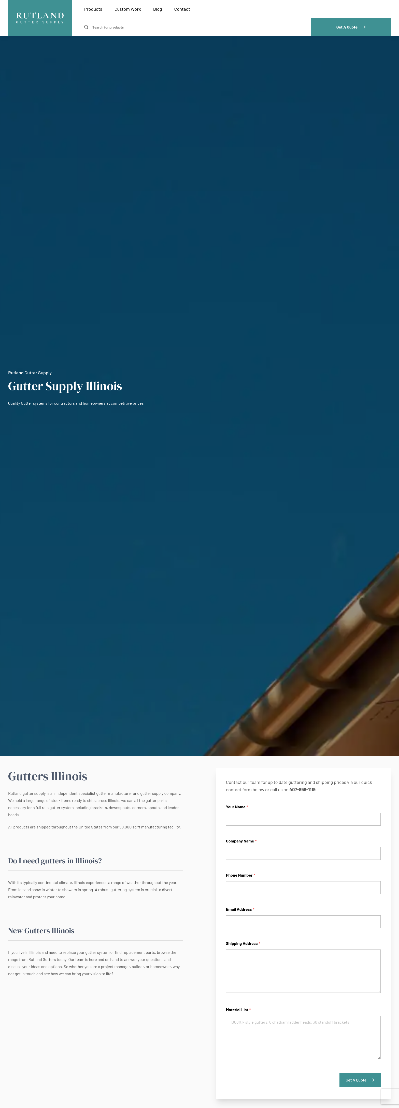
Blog (157, 9)
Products (93, 9)
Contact (182, 9)
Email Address (240, 909)
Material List (238, 1009)
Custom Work (128, 9)
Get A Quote (351, 26)
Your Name (237, 806)
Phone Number (240, 875)
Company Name (241, 840)
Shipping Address (243, 943)
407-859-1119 (302, 789)
